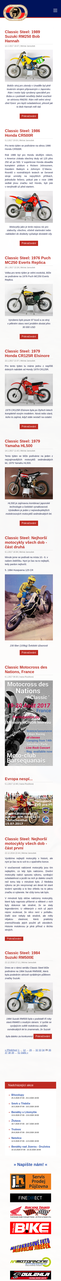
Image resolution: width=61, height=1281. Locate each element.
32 (36, 1050)
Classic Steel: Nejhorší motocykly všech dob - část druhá (26, 542)
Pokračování (29, 116)
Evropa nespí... (19, 779)
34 (43, 1050)
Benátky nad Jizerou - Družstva (30, 1146)
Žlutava (15, 1120)
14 (24, 1050)
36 (49, 1050)
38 (9, 1052)
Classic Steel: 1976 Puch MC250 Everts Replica (28, 260)
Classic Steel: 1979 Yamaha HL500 (22, 443)
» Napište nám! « (30, 1164)
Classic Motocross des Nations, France (26, 669)
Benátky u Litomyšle (24, 1112)
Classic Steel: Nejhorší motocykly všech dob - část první (26, 843)
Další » (24, 1052)
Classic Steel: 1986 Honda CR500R (22, 133)
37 (6, 1052)
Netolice (16, 1138)
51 (19, 1052)
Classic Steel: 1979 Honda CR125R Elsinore (27, 353)
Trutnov (16, 1129)
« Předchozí (11, 1050)
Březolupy (17, 1095)
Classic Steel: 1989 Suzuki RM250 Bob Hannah (22, 36)
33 (40, 1050)
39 (12, 1052)
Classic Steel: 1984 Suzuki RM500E (22, 955)
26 (30, 1050)
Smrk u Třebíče (20, 1103)
